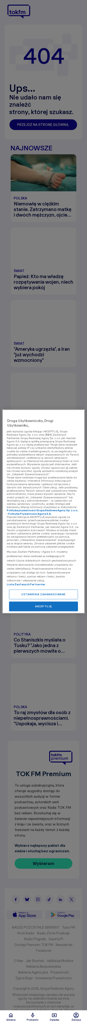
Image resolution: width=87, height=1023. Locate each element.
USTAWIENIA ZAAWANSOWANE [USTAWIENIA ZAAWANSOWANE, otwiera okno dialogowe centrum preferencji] (43, 594)
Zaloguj (76, 1017)
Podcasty (33, 1017)
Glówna (11, 1017)
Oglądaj (54, 1017)
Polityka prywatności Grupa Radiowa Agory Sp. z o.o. (42, 510)
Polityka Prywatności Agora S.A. (30, 513)
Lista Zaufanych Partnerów (26, 584)
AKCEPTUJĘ (43, 606)
